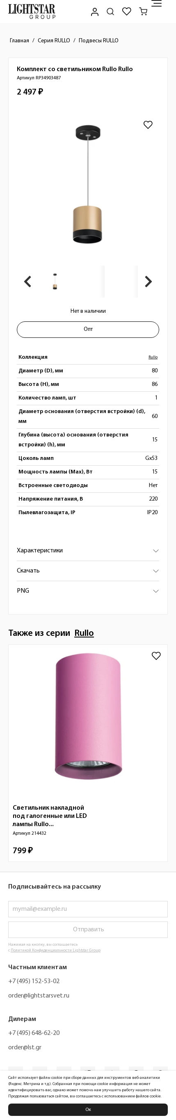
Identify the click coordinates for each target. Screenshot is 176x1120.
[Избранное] (127, 11)
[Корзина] (143, 11)
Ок (88, 1109)
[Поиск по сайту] (110, 11)
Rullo (153, 357)
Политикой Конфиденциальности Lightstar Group (56, 950)
